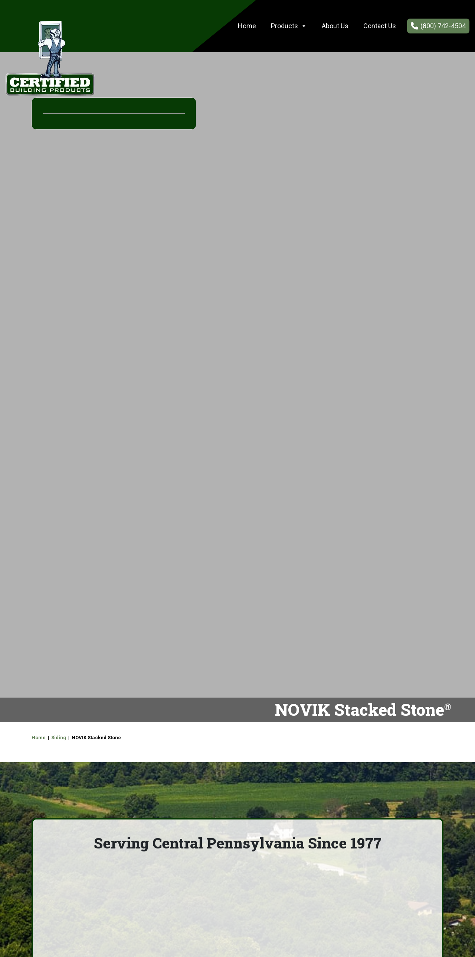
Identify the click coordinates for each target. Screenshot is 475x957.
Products (289, 26)
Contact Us (379, 26)
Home (247, 26)
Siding (58, 737)
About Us (335, 26)
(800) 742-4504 (443, 26)
